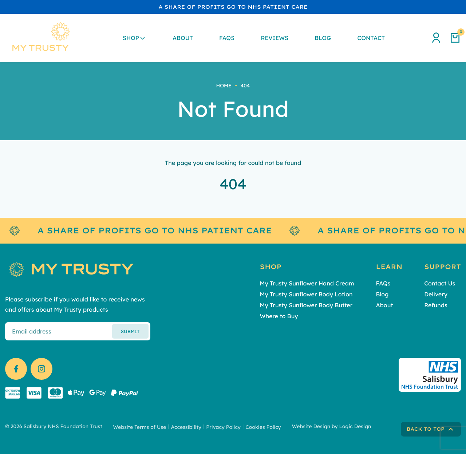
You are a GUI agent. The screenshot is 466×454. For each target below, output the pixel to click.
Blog (323, 38)
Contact (371, 38)
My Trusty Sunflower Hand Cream (307, 283)
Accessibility (186, 427)
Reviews (274, 38)
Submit (130, 331)
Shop (131, 38)
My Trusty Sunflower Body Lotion (306, 294)
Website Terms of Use (139, 427)
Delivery (435, 294)
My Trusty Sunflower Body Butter (306, 305)
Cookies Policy (263, 427)
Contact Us (439, 283)
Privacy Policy (223, 427)
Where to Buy (279, 316)
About (183, 38)
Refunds (435, 305)
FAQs (226, 38)
